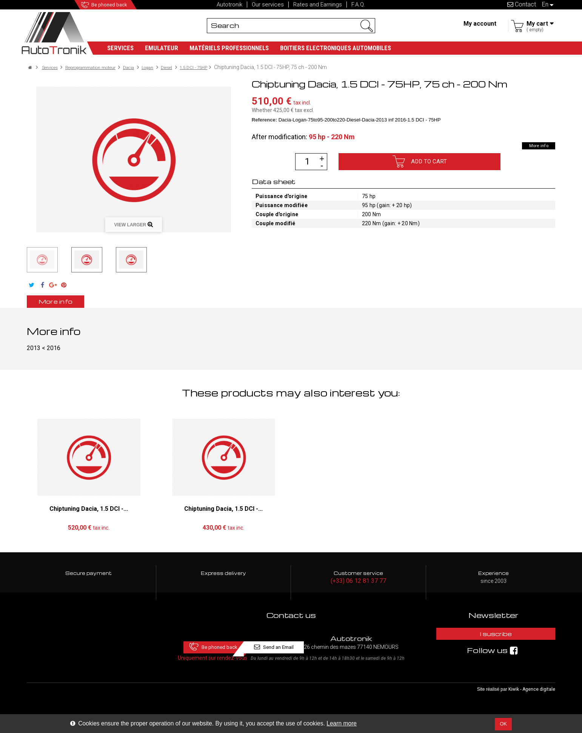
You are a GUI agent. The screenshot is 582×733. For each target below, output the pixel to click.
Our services (268, 5)
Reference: (264, 120)
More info (534, 145)
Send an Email (345, 635)
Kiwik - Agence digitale (531, 703)
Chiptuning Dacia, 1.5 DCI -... (88, 509)
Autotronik (229, 5)
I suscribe (493, 636)
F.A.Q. (358, 5)
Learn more (341, 723)
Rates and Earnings (317, 5)
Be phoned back (115, 4)
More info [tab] (67, 301)
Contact (521, 4)
